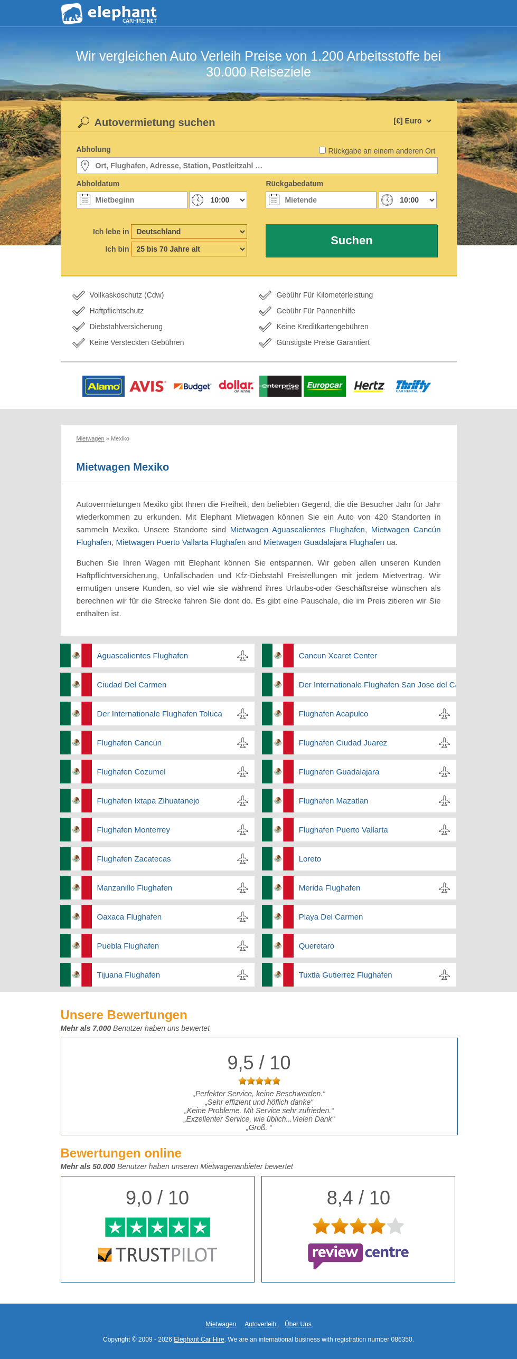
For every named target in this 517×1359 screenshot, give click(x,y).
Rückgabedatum (294, 183)
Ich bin (117, 249)
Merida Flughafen (330, 887)
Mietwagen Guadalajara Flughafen (324, 542)
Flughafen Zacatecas (134, 858)
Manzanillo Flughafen (135, 887)
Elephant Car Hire (199, 1339)
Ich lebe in (111, 231)
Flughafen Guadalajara (339, 771)
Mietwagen (220, 1324)
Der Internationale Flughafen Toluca (159, 713)
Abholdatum (98, 183)
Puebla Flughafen (128, 945)
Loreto (310, 858)
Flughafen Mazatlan (334, 800)
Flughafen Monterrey (133, 829)
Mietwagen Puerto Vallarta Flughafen (181, 542)
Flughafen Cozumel (131, 771)
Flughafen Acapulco (334, 713)
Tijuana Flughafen (129, 974)
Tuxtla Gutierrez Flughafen (345, 974)
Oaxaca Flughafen (129, 916)
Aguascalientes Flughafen (143, 655)
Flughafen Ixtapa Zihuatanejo (148, 800)
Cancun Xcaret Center (338, 655)
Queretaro (317, 945)
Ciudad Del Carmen (132, 684)
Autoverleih (260, 1324)
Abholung (94, 149)
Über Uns (298, 1324)
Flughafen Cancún (129, 742)
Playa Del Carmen (331, 916)
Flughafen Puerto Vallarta (343, 829)
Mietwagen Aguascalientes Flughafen (297, 529)
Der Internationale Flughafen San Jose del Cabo (377, 684)
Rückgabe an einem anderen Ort (381, 151)
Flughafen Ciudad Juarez (343, 742)
